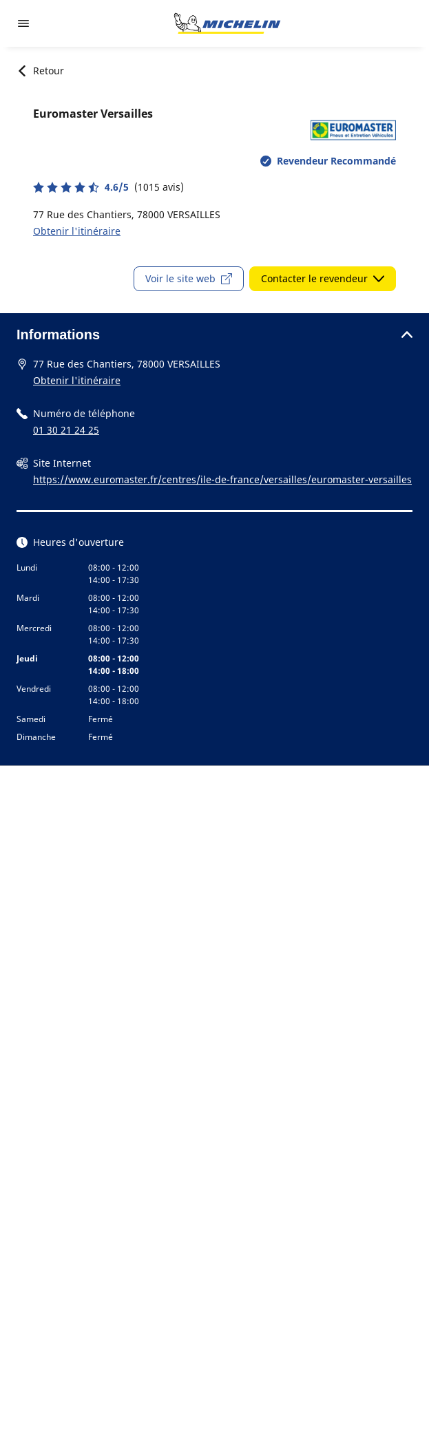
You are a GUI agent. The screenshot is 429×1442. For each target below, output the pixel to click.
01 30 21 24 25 (66, 429)
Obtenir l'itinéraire (77, 230)
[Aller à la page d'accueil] (227, 23)
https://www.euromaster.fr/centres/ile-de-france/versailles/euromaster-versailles (222, 479)
